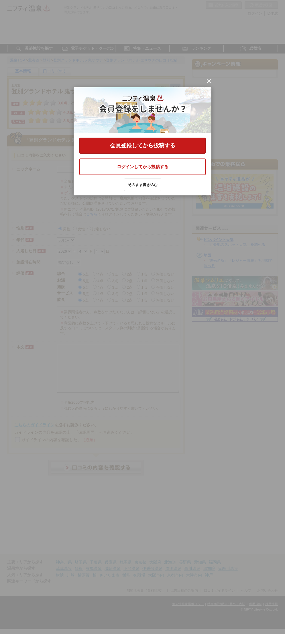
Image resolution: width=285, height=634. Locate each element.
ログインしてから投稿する (142, 166)
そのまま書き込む (143, 185)
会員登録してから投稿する (142, 145)
